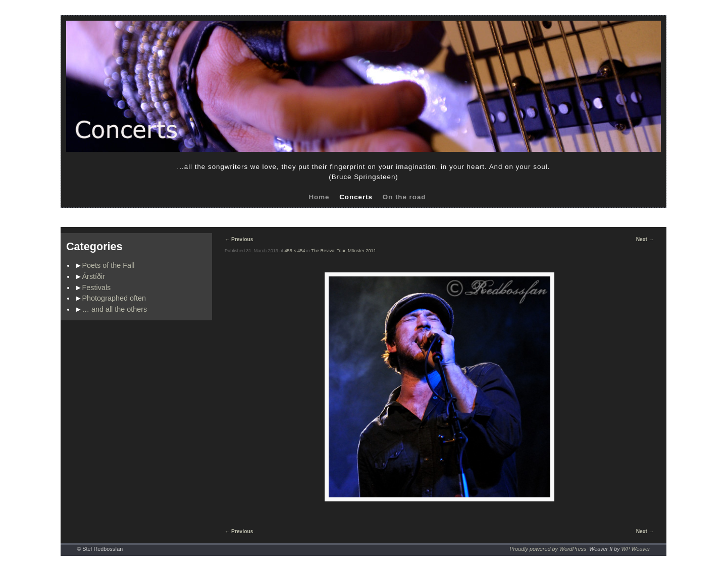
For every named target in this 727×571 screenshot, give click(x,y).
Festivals (96, 287)
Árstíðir (94, 276)
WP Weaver (635, 549)
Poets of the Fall (108, 265)
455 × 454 (295, 250)
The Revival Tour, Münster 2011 (343, 250)
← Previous (239, 239)
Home (318, 197)
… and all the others (114, 309)
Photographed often (114, 298)
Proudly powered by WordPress (547, 549)
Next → (645, 239)
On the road (404, 197)
